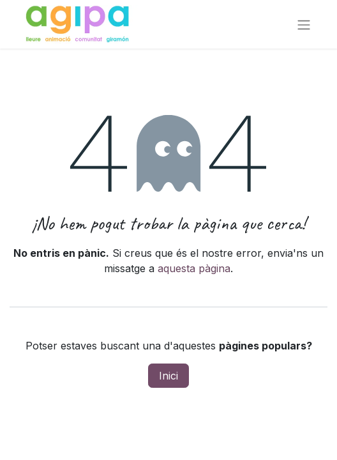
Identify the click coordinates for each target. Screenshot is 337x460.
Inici (168, 375)
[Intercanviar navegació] (303, 24)
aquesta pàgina (194, 268)
